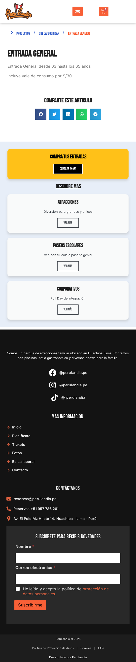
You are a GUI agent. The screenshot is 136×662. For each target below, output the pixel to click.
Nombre (24, 546)
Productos (23, 33)
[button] (40, 114)
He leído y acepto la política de (66, 591)
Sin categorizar (49, 33)
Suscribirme (30, 604)
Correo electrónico (35, 567)
